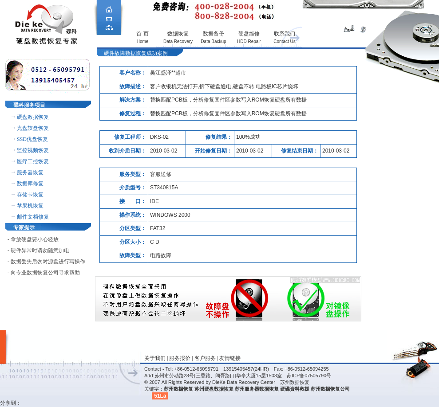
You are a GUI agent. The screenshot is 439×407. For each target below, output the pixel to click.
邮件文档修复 (33, 217)
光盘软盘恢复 (33, 128)
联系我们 (284, 34)
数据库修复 (30, 183)
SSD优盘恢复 (32, 139)
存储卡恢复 (30, 195)
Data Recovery (178, 41)
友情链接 (230, 358)
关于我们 (155, 358)
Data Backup (213, 41)
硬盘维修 (249, 34)
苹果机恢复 (30, 206)
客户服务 (205, 358)
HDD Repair (249, 41)
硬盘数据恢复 (33, 117)
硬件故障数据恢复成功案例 (136, 53)
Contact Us (284, 41)
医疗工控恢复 (33, 161)
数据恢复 (178, 34)
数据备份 (213, 34)
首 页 (142, 34)
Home (143, 41)
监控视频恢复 (33, 150)
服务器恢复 (30, 172)
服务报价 (179, 358)
